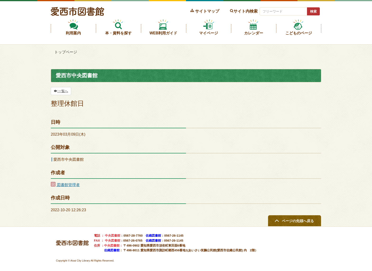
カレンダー (253, 33)
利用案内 (73, 33)
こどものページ (298, 33)
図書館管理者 (65, 185)
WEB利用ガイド (163, 33)
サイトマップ (207, 11)
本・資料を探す (118, 33)
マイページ (208, 33)
